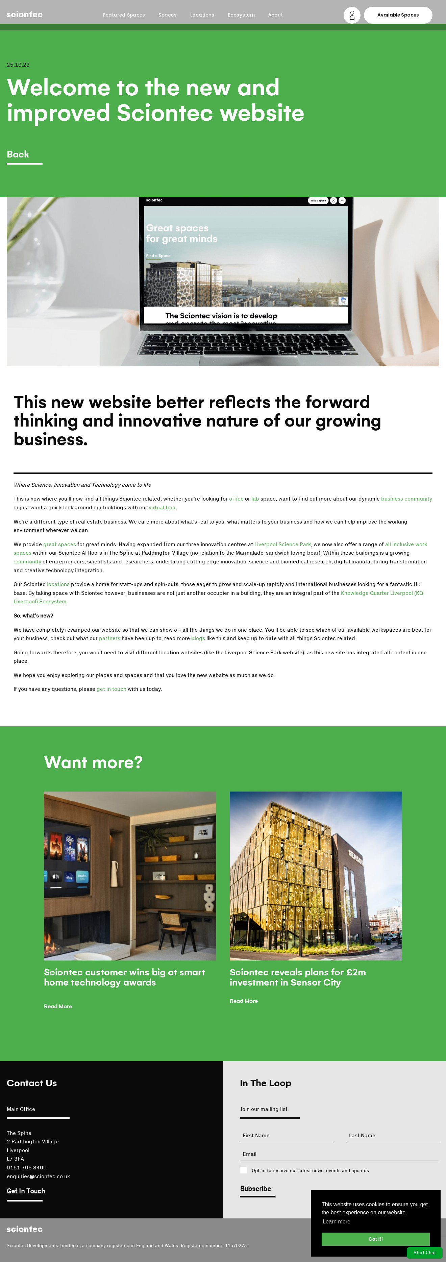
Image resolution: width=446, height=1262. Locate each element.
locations (58, 584)
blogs (198, 638)
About (275, 15)
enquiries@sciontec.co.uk (38, 1176)
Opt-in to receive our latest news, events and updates (310, 1170)
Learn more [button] (336, 1221)
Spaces (167, 15)
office (236, 499)
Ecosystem (241, 15)
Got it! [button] (376, 1239)
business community (406, 499)
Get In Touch (26, 1191)
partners (109, 638)
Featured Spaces (124, 15)
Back (18, 154)
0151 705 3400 (27, 1168)
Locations (202, 15)
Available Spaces (398, 15)
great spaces (59, 544)
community (27, 562)
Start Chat (425, 1253)
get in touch (111, 689)
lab (255, 499)
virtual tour (162, 508)
